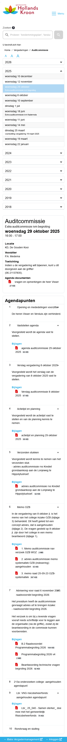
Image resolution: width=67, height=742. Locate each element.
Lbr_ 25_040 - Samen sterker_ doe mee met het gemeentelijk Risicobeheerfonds (38, 712)
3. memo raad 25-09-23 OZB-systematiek (35, 575)
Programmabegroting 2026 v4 (35, 656)
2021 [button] (8, 179)
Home (7, 50)
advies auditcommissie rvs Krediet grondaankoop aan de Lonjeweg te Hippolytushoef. (37, 490)
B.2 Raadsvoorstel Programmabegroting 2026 (35, 645)
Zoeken (7, 27)
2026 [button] (8, 62)
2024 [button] (8, 153)
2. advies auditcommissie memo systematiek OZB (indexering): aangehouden (36, 563)
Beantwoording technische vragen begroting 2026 (37, 666)
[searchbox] (28, 35)
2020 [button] (8, 189)
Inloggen (55, 739)
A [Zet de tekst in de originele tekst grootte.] (6, 56)
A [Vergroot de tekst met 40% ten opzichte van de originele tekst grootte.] (18, 56)
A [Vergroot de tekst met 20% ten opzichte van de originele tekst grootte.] (12, 56)
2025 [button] (8, 71)
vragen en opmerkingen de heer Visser (34, 283)
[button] (58, 35)
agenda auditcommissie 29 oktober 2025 (38, 350)
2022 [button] (8, 171)
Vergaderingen (21, 50)
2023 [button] (8, 162)
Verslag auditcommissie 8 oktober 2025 (37, 393)
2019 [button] (8, 198)
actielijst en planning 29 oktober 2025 (36, 437)
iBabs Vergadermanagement (24, 739)
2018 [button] (8, 206)
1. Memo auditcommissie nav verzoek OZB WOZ (34, 550)
